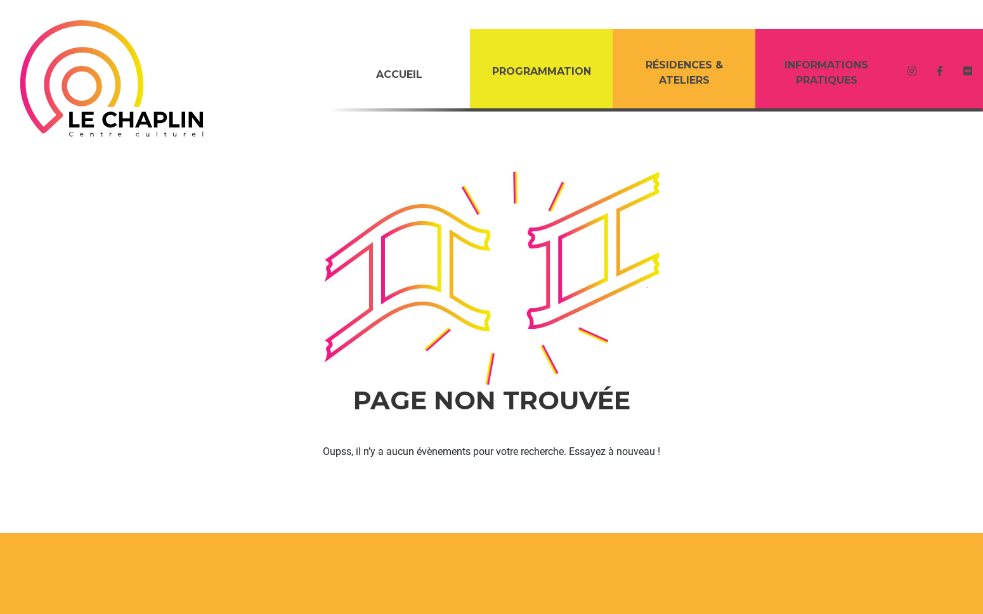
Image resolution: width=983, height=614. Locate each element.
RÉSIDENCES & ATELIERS (684, 72)
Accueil (399, 74)
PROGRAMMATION (541, 71)
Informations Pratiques (826, 72)
